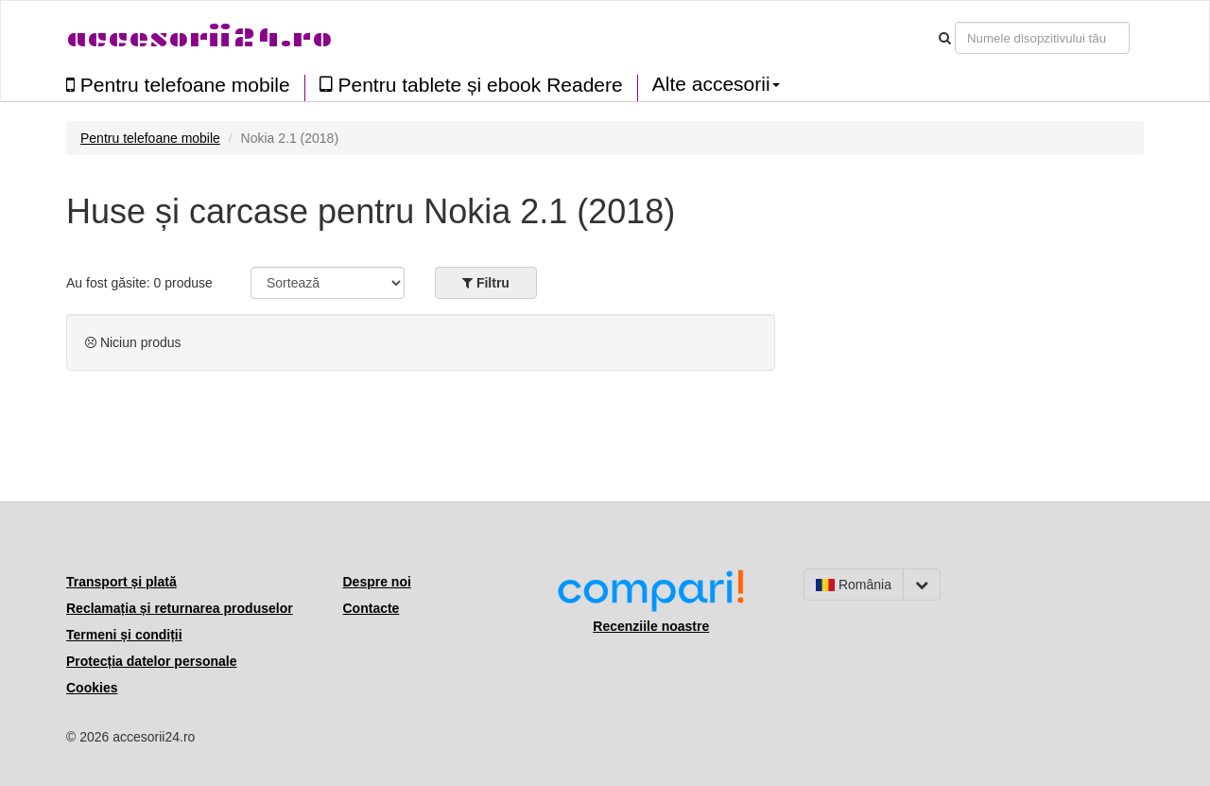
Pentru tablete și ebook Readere (471, 85)
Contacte (371, 608)
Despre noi (377, 581)
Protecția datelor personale (151, 661)
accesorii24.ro (199, 37)
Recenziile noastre (651, 626)
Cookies (91, 687)
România (853, 584)
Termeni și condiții (124, 634)
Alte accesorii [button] (716, 84)
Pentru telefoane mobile (178, 85)
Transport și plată (121, 581)
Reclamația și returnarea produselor (179, 608)
